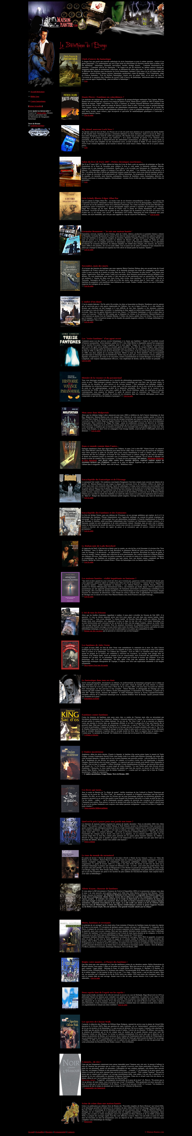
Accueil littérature (37, 92)
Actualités (40, 1132)
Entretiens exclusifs (91, 698)
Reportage (88, 1122)
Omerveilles (41, 113)
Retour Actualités (35, 106)
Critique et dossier (91, 735)
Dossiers (49, 1132)
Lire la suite (88, 115)
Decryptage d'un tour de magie (96, 665)
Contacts (70, 1132)
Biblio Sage (35, 96)
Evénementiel (60, 1132)
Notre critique (89, 842)
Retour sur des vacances (93, 631)
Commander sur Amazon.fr (94, 1088)
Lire (86, 81)
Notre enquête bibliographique (96, 808)
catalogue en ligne (37, 126)
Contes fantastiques (38, 101)
